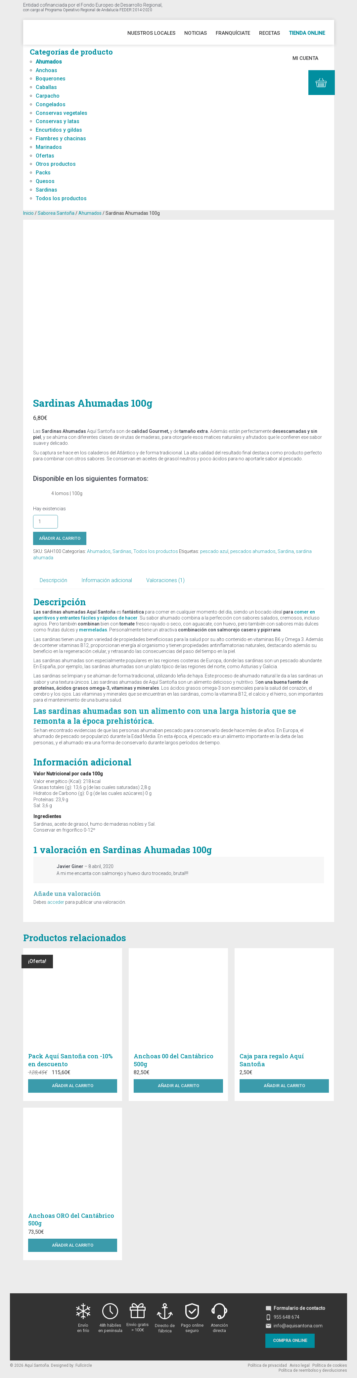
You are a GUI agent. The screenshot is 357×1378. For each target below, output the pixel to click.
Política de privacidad (267, 1365)
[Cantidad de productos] (45, 521)
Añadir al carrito (59, 538)
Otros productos (56, 164)
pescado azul (214, 551)
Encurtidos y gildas (59, 130)
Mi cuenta (306, 59)
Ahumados (49, 62)
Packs (43, 172)
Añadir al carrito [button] (72, 1085)
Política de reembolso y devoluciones (313, 1370)
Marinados (49, 147)
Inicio (28, 213)
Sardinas (46, 190)
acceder (55, 902)
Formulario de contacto (295, 1308)
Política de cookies (329, 1365)
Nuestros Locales (152, 33)
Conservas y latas (57, 121)
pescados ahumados (253, 551)
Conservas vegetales (61, 113)
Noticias (196, 33)
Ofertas (45, 156)
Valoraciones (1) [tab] (165, 580)
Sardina (286, 551)
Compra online (290, 1340)
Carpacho (48, 96)
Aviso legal (300, 1365)
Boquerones (51, 78)
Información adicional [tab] (106, 580)
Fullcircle (83, 1365)
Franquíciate (233, 33)
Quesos (45, 181)
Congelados (51, 104)
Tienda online (307, 33)
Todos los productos (61, 198)
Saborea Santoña (56, 213)
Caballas (46, 87)
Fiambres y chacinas (61, 138)
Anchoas (46, 70)
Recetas (269, 33)
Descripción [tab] (53, 580)
